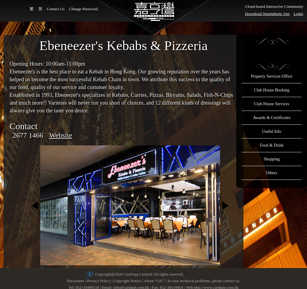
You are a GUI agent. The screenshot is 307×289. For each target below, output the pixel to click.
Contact (23, 126)
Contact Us (56, 9)
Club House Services (271, 104)
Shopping (272, 159)
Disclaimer (75, 281)
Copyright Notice (127, 281)
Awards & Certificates (272, 117)
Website (60, 135)
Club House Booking (271, 90)
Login (298, 13)
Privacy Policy (98, 281)
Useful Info (271, 131)
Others (271, 173)
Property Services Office (271, 76)
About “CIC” (154, 281)
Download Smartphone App (267, 13)
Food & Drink (271, 145)
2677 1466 (28, 135)
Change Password (83, 9)
